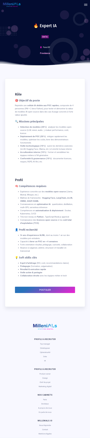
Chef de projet (45, 382)
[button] (85, 4)
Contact (45, 430)
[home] (11, 4)
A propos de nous (45, 408)
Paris (45, 400)
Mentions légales (45, 434)
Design (45, 378)
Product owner (45, 374)
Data (45, 356)
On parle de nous (45, 412)
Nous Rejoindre (45, 425)
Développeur (45, 348)
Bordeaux (45, 404)
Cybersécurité (45, 352)
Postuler (45, 290)
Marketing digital (45, 386)
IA (45, 361)
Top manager (45, 344)
